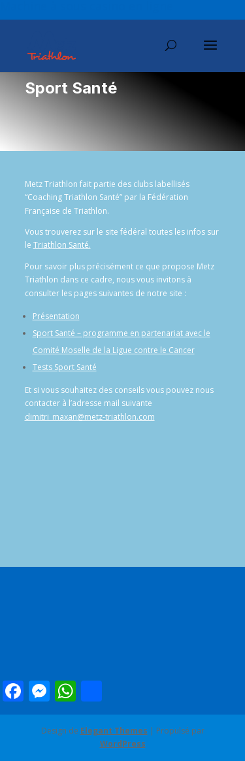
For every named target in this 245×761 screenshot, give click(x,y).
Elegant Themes (114, 730)
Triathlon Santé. (62, 244)
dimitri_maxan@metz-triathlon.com (90, 416)
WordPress (123, 743)
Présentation (56, 316)
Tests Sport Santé (65, 367)
